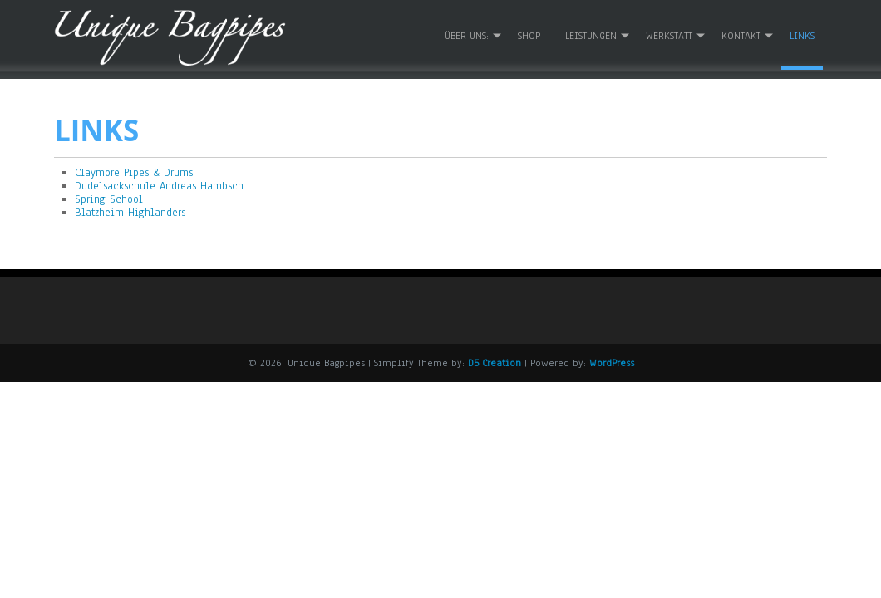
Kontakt (740, 34)
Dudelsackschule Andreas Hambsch (159, 184)
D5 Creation (494, 361)
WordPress (611, 361)
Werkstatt (669, 34)
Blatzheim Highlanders (130, 210)
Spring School (109, 197)
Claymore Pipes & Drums (134, 170)
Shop (529, 34)
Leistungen (591, 34)
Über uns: (467, 34)
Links (802, 34)
